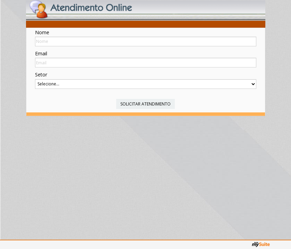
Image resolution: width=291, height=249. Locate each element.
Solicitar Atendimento (145, 104)
